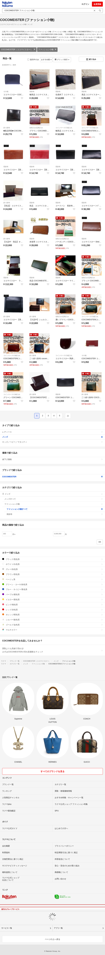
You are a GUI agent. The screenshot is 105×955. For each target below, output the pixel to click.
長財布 (31, 91)
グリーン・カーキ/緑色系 (52, 584)
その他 (5, 91)
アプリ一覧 (58, 928)
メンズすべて (53, 499)
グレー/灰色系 (52, 569)
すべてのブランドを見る (52, 771)
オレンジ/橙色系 (52, 614)
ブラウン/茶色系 (52, 574)
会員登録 (97, 4)
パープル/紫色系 (52, 594)
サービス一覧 (6, 928)
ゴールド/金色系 (52, 625)
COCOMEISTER (52, 477)
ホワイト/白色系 (52, 564)
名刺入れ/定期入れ (36, 128)
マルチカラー (52, 630)
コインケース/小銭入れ (63, 128)
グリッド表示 (62, 60)
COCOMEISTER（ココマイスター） (18, 49)
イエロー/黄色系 (52, 599)
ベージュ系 (52, 579)
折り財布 (6, 128)
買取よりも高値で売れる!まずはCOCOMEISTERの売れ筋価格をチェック (52, 650)
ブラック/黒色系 (52, 559)
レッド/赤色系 (52, 609)
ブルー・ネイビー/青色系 (52, 589)
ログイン (85, 4)
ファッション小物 (47, 49)
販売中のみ (33, 60)
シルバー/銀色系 (52, 619)
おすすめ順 (46, 60)
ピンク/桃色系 (52, 604)
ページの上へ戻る (52, 939)
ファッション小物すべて (55, 509)
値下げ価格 (52, 459)
